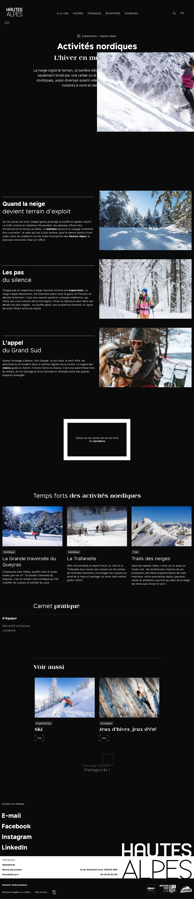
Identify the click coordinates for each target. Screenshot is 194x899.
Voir (39, 738)
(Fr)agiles (94, 13)
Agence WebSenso (54, 892)
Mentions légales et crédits (16, 892)
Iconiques (131, 13)
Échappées (113, 13)
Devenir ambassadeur (14, 885)
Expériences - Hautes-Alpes (99, 36)
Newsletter (8, 864)
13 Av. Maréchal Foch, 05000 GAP (98, 869)
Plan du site (41, 892)
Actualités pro (10, 874)
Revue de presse (12, 869)
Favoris (78, 13)
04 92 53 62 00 (108, 874)
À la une (62, 13)
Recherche (174, 13)
